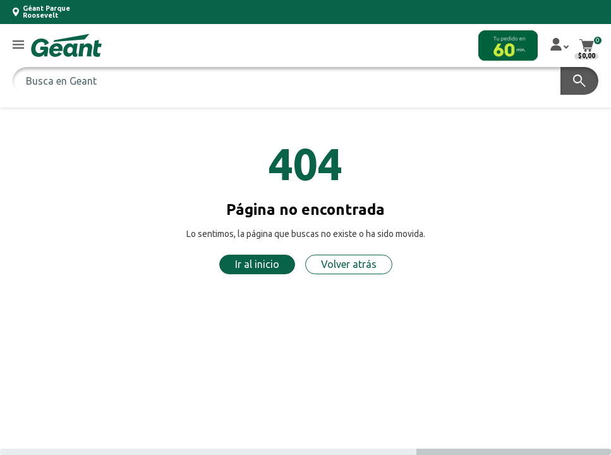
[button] (18, 45)
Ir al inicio (257, 264)
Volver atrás (349, 264)
